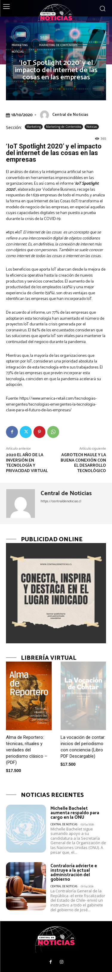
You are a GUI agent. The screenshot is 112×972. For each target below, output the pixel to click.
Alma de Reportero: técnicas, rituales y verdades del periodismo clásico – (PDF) (26, 750)
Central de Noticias (70, 114)
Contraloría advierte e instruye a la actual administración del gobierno (73, 872)
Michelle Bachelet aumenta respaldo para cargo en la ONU (74, 813)
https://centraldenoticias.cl (61, 501)
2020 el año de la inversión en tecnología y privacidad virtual (27, 463)
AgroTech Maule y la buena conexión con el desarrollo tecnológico (83, 463)
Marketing (19, 45)
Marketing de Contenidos (58, 45)
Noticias (17, 51)
